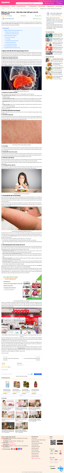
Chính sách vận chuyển (36, 451)
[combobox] (29, 3)
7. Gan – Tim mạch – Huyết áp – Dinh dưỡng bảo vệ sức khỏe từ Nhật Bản (25, 8)
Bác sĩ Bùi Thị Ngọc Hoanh (9, 18)
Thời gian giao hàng (35, 444)
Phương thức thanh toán (36, 446)
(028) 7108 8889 (12, 444)
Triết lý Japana (34, 438)
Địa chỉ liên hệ (52, 1)
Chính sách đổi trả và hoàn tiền (37, 443)
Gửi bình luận (38, 374)
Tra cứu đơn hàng (46, 1)
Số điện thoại (19, 363)
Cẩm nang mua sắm (59, 1)
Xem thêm (21, 395)
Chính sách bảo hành (35, 456)
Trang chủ (3, 8)
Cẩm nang (9, 8)
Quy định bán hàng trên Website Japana (38, 439)
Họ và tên (3, 363)
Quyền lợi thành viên (35, 453)
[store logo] (5, 2)
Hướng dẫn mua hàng (35, 441)
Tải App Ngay (40, 1)
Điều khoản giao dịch (35, 448)
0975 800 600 (10, 442)
